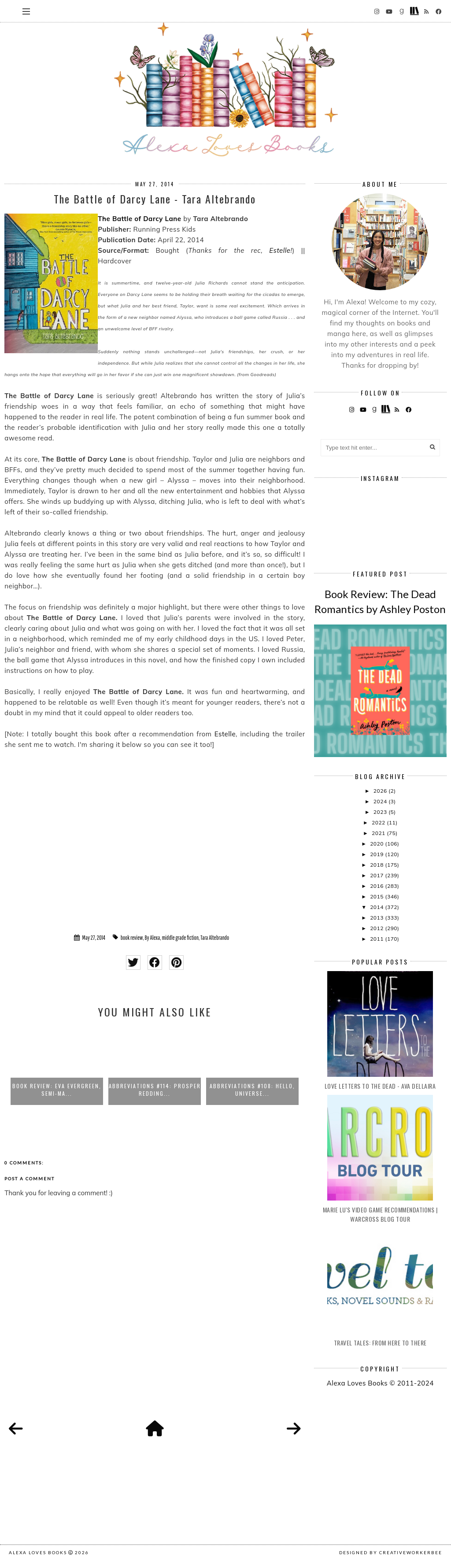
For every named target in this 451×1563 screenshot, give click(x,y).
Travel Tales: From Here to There (380, 1342)
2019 (377, 854)
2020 (377, 843)
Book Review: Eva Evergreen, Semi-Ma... (56, 1089)
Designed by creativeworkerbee (390, 1552)
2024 (380, 801)
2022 (379, 822)
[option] (56, 1066)
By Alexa (152, 937)
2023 (380, 812)
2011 (377, 938)
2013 (377, 917)
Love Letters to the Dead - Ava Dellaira (380, 1085)
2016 (377, 886)
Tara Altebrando (214, 937)
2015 (377, 896)
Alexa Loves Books (38, 1552)
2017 (377, 875)
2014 (377, 907)
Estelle (279, 250)
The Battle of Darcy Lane (139, 218)
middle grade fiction (180, 937)
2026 (380, 790)
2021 (379, 833)
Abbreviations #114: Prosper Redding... (155, 1089)
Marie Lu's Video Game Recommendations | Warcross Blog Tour (380, 1214)
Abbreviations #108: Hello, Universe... (252, 1089)
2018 (377, 864)
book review (132, 937)
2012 (377, 928)
